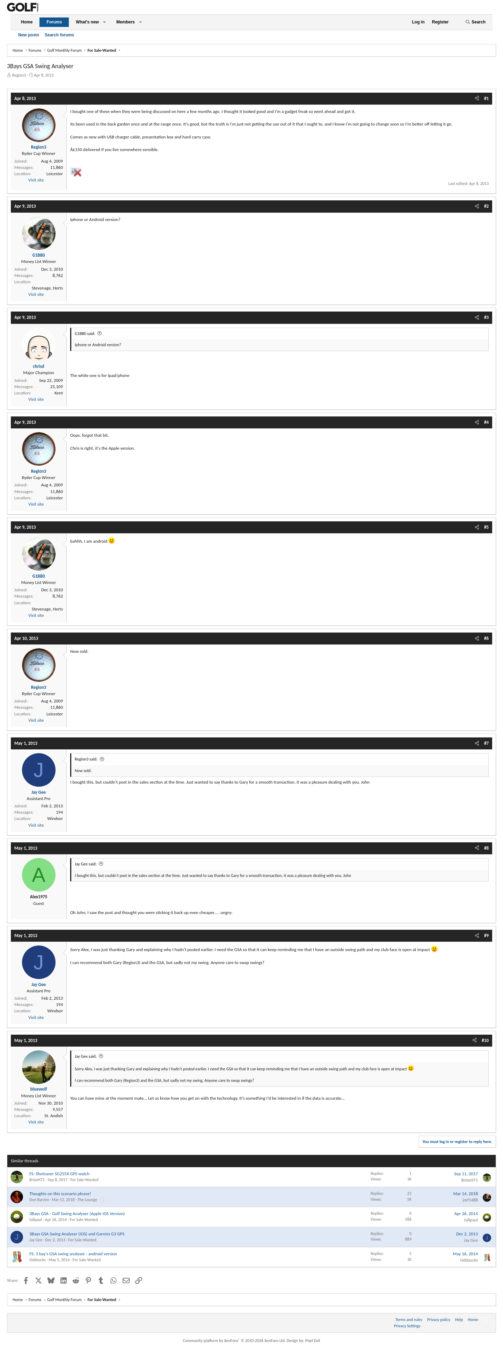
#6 (486, 638)
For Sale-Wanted (84, 1179)
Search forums (59, 35)
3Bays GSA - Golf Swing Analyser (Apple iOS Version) (77, 1213)
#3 (486, 317)
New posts (28, 35)
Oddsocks (37, 1259)
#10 (485, 1040)
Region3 (19, 75)
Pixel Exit (312, 1340)
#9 (486, 935)
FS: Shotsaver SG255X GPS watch (59, 1173)
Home (26, 22)
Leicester (54, 173)
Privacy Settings (407, 1325)
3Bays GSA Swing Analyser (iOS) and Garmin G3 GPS (76, 1233)
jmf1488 (470, 1199)
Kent (58, 392)
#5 (486, 527)
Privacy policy (438, 1319)
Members (125, 22)
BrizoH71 (37, 1179)
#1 (486, 98)
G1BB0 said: (85, 333)
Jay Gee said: (85, 864)
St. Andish (53, 1115)
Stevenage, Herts (47, 288)
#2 (486, 206)
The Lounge (87, 1199)
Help (459, 1319)
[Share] (477, 98)
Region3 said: (86, 759)
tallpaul (35, 1219)
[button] (104, 22)
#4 (486, 422)
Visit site (36, 180)
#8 (486, 848)
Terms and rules (408, 1319)
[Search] (475, 22)
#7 (486, 743)
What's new (87, 22)
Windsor (55, 818)
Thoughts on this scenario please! (60, 1193)
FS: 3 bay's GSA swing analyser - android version (73, 1253)
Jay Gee (35, 1239)
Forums (54, 22)
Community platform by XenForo (234, 1340)
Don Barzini (39, 1199)
